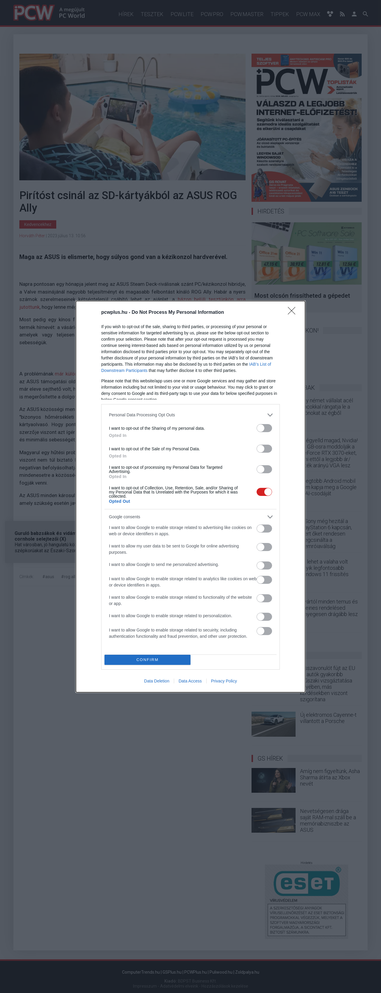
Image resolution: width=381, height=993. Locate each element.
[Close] (293, 312)
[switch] (264, 428)
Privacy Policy (224, 681)
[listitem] (190, 415)
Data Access (190, 681)
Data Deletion (156, 681)
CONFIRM (147, 659)
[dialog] (190, 496)
